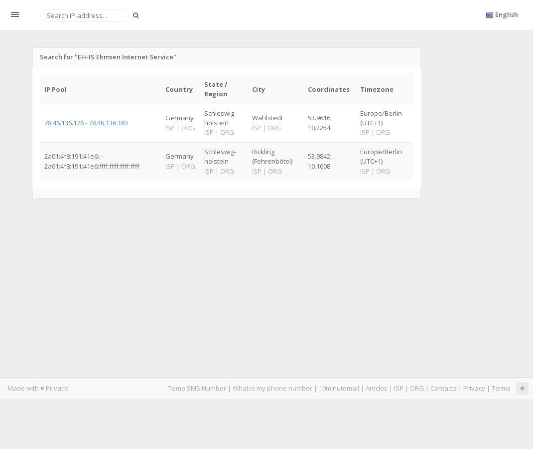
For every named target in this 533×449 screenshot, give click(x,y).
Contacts (443, 388)
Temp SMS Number (197, 388)
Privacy (474, 388)
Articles (377, 388)
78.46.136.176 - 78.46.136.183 (86, 122)
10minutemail (339, 388)
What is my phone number (272, 388)
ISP (398, 388)
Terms (501, 388)
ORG (417, 388)
